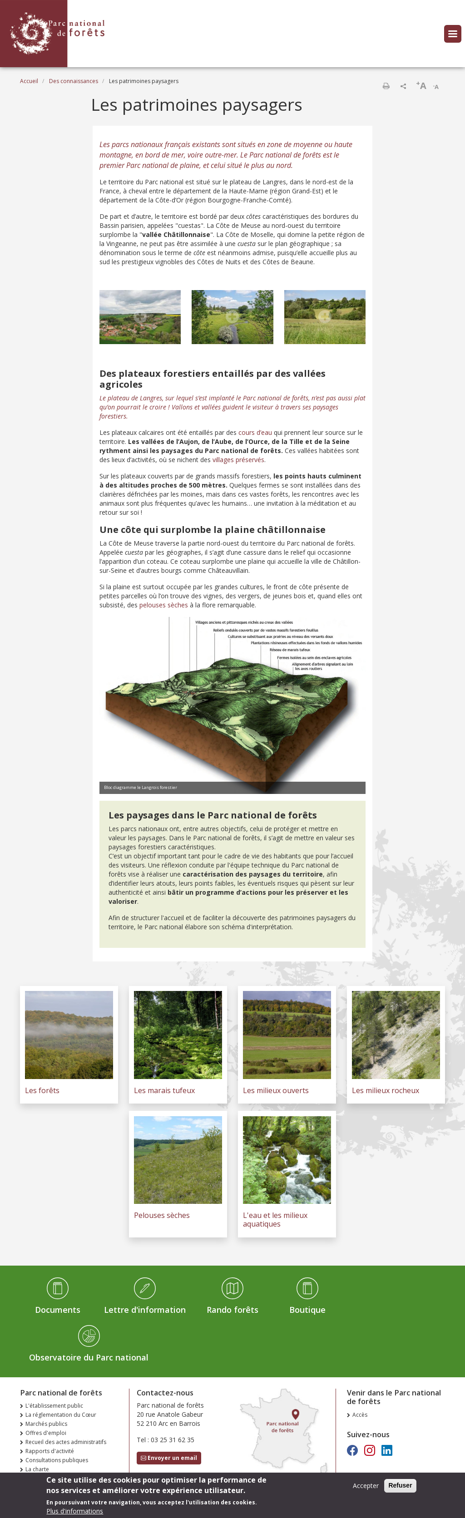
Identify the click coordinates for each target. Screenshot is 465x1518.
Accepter (366, 1488)
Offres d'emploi (45, 1433)
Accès (359, 1415)
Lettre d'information (145, 1309)
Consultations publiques (56, 1460)
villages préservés (238, 459)
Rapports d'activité (49, 1451)
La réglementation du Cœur (60, 1415)
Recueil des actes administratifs (65, 1442)
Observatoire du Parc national (88, 1357)
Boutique (307, 1309)
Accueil (29, 81)
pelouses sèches (163, 605)
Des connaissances (73, 81)
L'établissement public (54, 1406)
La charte (37, 1469)
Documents (57, 1309)
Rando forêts (232, 1309)
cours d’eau (255, 432)
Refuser (400, 1488)
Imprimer (386, 85)
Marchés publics (46, 1424)
